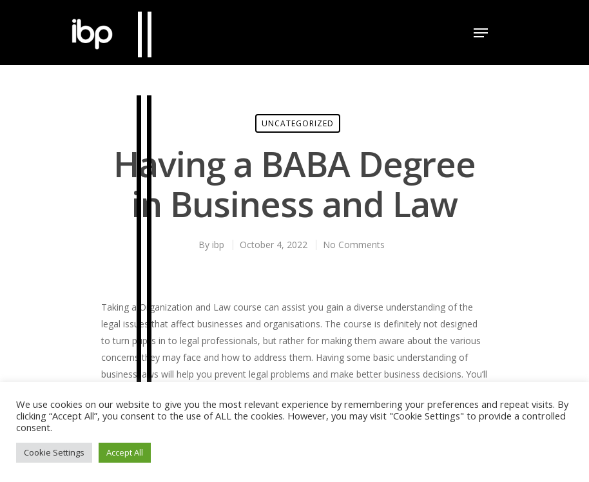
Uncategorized (298, 123)
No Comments (354, 244)
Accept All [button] (124, 452)
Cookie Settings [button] (54, 452)
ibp (218, 244)
